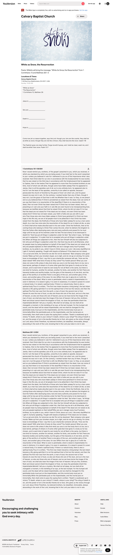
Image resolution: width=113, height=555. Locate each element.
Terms (32, 544)
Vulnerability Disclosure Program (11, 546)
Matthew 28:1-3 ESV (30, 332)
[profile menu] (106, 4)
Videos (32, 3)
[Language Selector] (100, 4)
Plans (25, 3)
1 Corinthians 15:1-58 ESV (33, 169)
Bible (19, 3)
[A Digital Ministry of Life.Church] (56, 539)
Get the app (91, 3)
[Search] (59, 3)
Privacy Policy (25, 544)
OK (108, 550)
